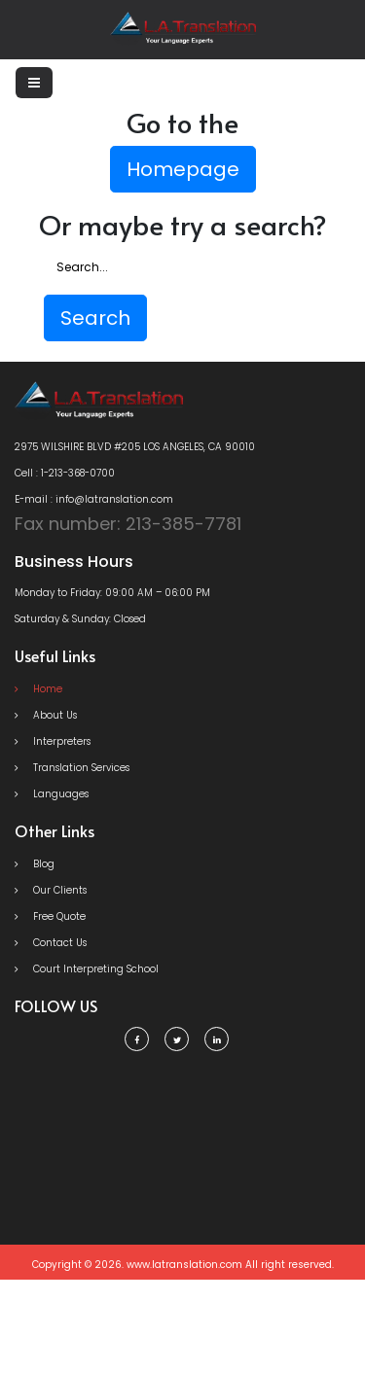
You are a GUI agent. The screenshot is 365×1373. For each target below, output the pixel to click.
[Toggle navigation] (34, 82)
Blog (35, 864)
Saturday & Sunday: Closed (80, 619)
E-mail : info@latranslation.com (94, 499)
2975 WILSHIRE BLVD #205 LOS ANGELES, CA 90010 (135, 447)
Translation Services (72, 767)
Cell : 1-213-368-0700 (65, 473)
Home (38, 689)
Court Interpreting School (87, 969)
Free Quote (50, 916)
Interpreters (53, 741)
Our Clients (51, 890)
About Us (46, 715)
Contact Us (51, 942)
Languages (52, 794)
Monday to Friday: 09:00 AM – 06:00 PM (112, 592)
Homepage (183, 169)
